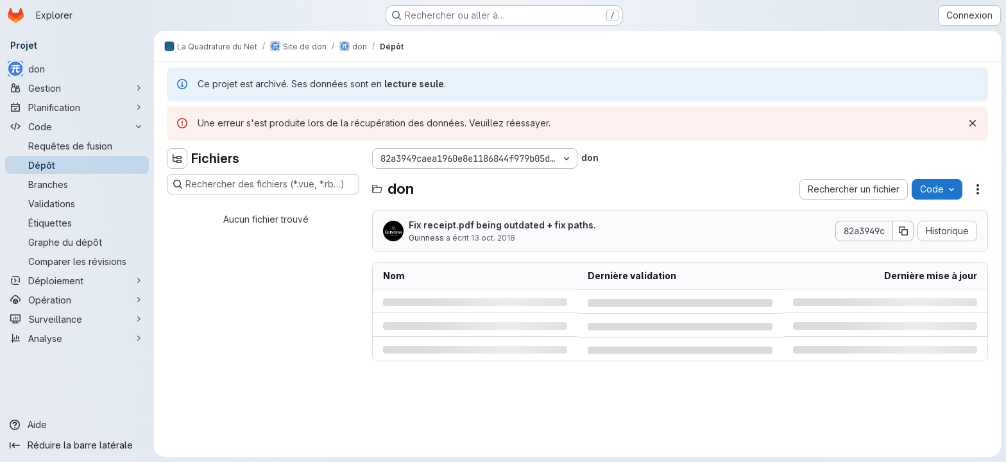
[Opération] (77, 300)
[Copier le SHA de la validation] (903, 231)
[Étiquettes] (77, 223)
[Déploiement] (77, 280)
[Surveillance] (77, 319)
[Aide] (77, 425)
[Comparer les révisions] (77, 261)
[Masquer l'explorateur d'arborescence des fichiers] (177, 158)
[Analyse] (77, 338)
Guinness (426, 238)
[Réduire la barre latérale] (77, 445)
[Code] (77, 126)
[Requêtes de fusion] (77, 146)
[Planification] (77, 107)
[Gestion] (77, 88)
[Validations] (77, 203)
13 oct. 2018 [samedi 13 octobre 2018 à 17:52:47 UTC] (493, 238)
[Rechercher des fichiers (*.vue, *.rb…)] (263, 184)
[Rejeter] (972, 123)
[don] (77, 69)
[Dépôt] (77, 165)
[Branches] (77, 184)
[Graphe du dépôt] (77, 242)
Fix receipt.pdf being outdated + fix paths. (502, 224)
